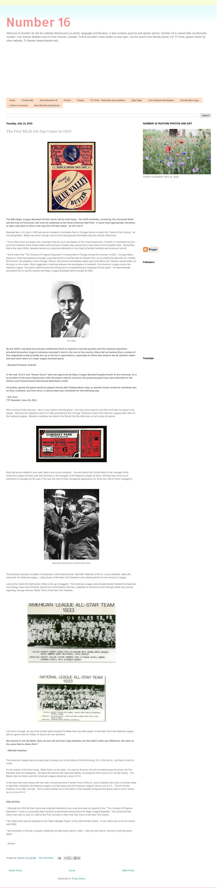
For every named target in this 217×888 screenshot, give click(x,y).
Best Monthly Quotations (46, 105)
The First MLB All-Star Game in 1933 (38, 131)
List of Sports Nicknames (161, 100)
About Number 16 (48, 100)
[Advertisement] (108, 71)
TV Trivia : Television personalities (108, 100)
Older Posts (128, 870)
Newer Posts (15, 870)
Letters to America (18, 105)
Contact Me (27, 100)
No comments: (46, 858)
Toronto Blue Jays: (189, 100)
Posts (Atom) (78, 878)
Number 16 (38, 22)
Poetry (80, 100)
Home (12, 100)
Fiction (67, 100)
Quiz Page (137, 100)
